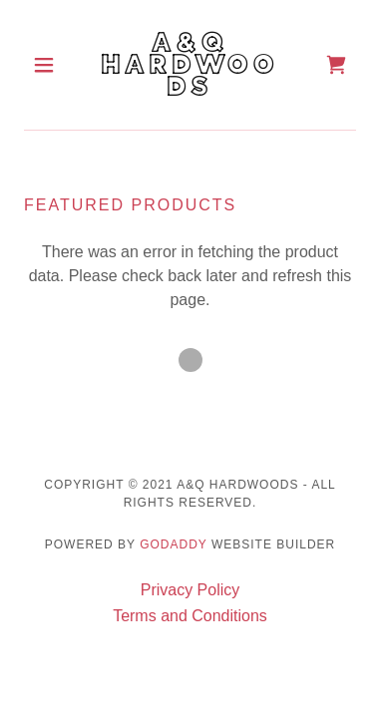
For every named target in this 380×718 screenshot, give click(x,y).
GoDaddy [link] (173, 544)
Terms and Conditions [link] (190, 615)
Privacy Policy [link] (190, 589)
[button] (49, 65)
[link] (190, 65)
